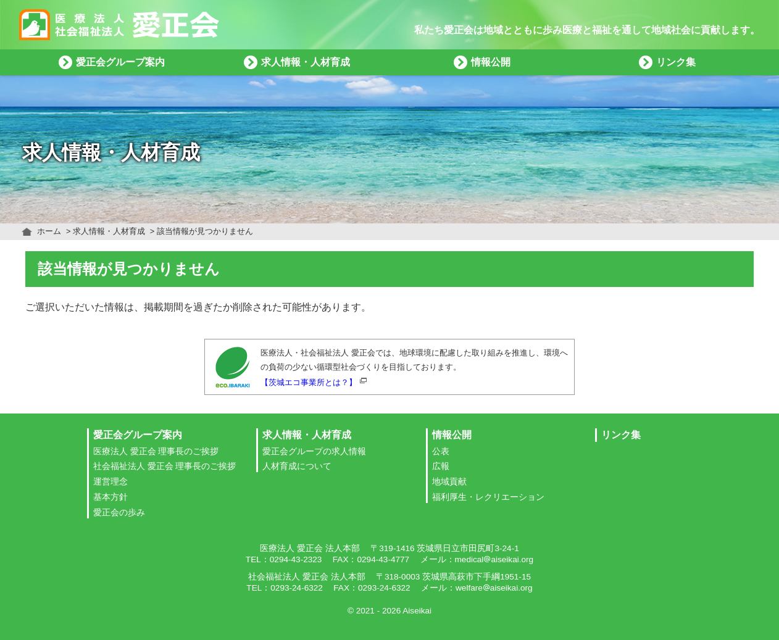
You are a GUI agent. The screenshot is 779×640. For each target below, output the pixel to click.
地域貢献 (449, 481)
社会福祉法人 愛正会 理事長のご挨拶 (164, 466)
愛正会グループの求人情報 (314, 451)
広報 (440, 466)
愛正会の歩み (119, 512)
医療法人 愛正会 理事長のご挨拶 (156, 451)
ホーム (49, 231)
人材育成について (296, 466)
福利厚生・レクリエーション (488, 497)
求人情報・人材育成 (109, 231)
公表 (440, 451)
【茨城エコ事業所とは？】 (308, 382)
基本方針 (110, 497)
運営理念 (110, 481)
